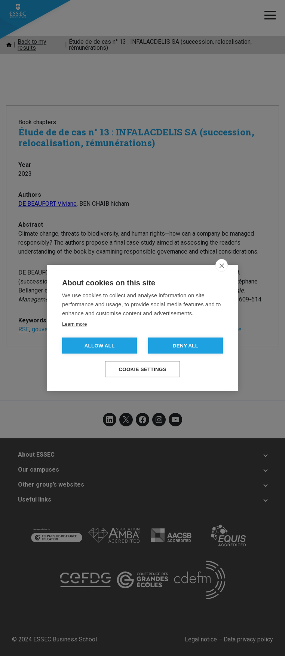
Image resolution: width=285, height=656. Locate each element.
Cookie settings (142, 369)
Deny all (185, 346)
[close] (221, 265)
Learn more (74, 324)
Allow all (100, 346)
